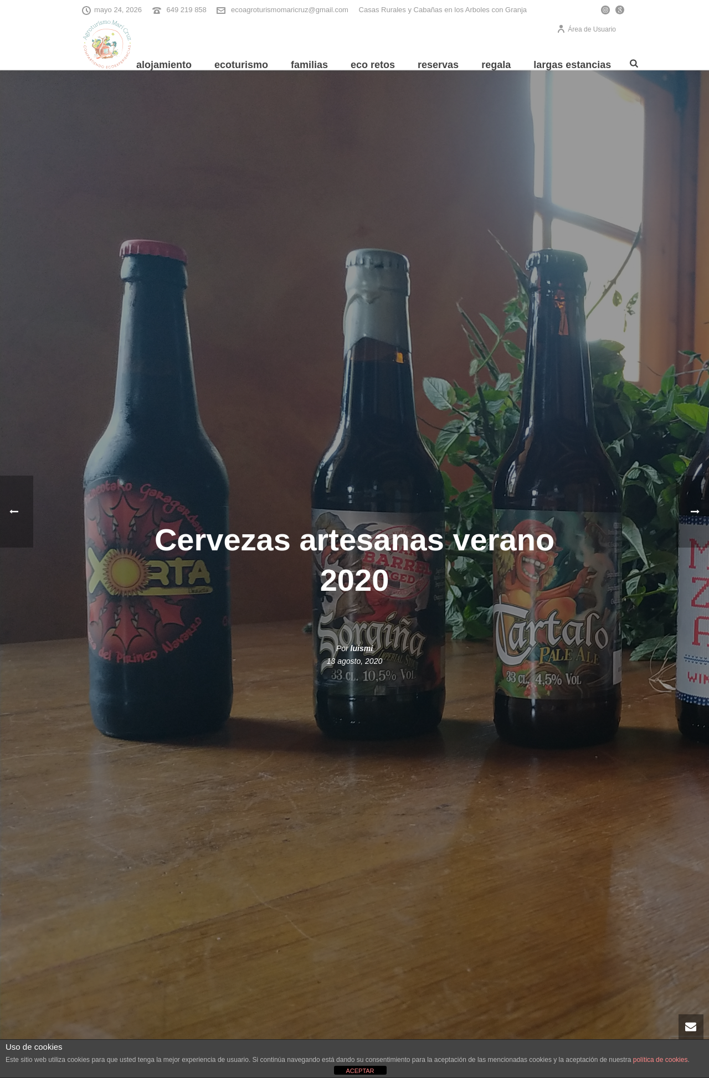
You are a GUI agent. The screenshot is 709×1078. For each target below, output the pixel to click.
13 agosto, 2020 (354, 661)
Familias (309, 64)
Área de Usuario (586, 29)
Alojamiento (164, 64)
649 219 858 (187, 10)
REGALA (496, 64)
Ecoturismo (241, 64)
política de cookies (660, 1060)
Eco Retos (373, 64)
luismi (362, 648)
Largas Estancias (572, 64)
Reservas (438, 64)
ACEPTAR (360, 1070)
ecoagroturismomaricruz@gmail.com (289, 10)
